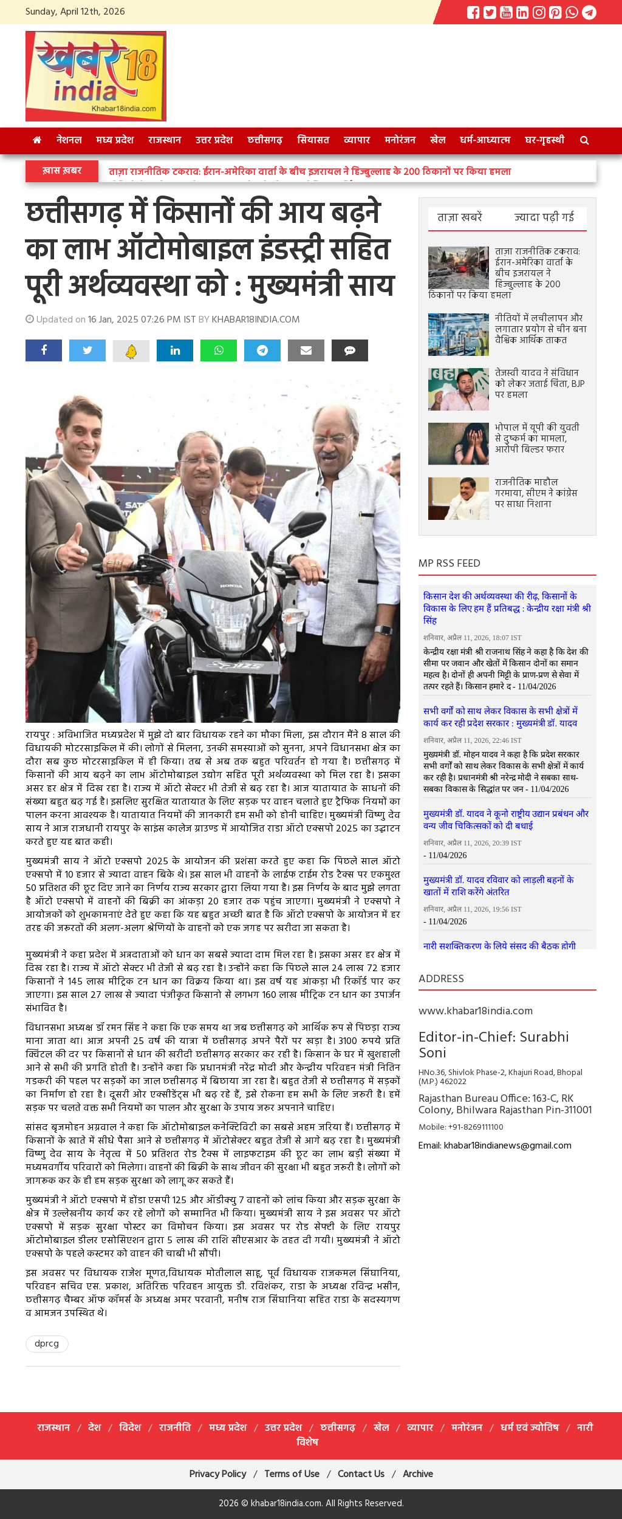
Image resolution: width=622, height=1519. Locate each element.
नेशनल (68, 141)
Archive (418, 1475)
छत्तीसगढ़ (264, 141)
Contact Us (361, 1475)
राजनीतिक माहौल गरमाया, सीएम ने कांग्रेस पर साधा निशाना (536, 494)
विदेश (130, 1428)
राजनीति (175, 1428)
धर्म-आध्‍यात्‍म (485, 141)
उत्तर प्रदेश (214, 141)
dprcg (47, 1344)
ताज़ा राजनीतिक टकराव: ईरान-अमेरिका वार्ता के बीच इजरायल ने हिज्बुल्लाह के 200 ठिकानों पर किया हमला (310, 172)
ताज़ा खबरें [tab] (459, 218)
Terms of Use (292, 1475)
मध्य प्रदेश (115, 141)
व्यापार (357, 141)
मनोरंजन (399, 141)
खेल (437, 141)
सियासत (313, 141)
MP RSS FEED (449, 564)
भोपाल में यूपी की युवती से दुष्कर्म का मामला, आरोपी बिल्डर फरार (537, 439)
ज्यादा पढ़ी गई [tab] (544, 218)
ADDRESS (441, 979)
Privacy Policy (218, 1475)
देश (94, 1428)
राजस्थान (164, 141)
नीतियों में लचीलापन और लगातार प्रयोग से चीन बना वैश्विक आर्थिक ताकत (541, 330)
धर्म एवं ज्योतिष (530, 1428)
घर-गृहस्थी (544, 141)
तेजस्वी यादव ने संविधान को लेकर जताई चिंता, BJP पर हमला (540, 384)
